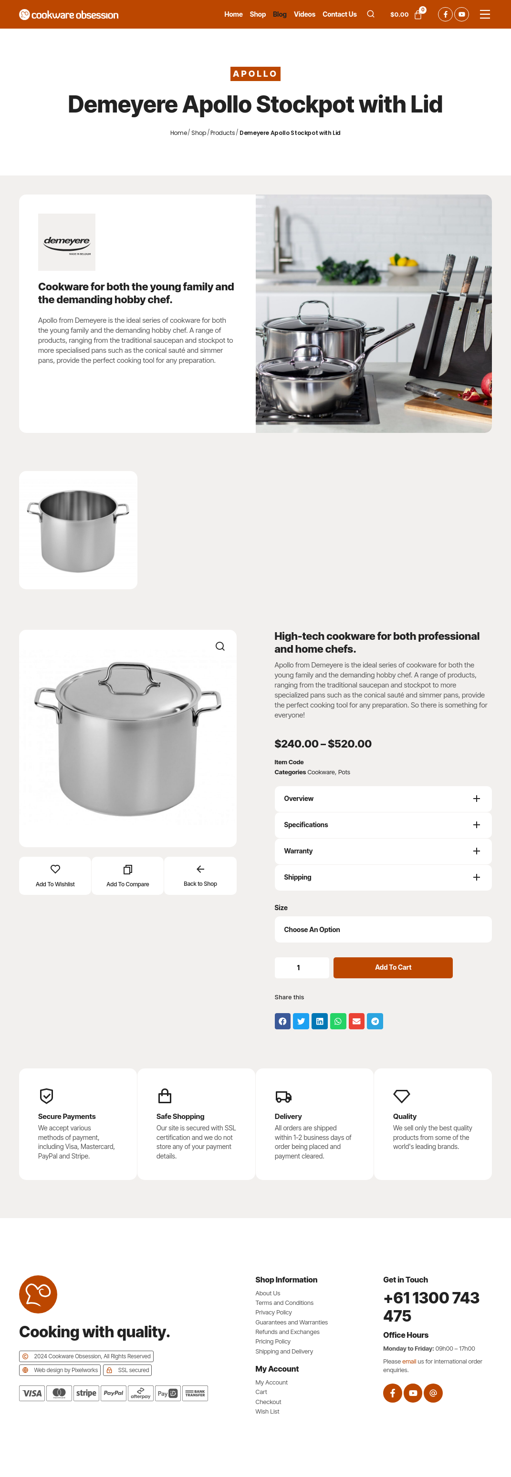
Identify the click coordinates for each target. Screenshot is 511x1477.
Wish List (268, 1411)
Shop (198, 133)
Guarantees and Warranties (292, 1322)
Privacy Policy (274, 1312)
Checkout (269, 1401)
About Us (268, 1293)
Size (281, 908)
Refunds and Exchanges (288, 1331)
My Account (272, 1382)
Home (178, 133)
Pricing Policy (273, 1341)
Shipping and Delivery (284, 1351)
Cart (261, 1391)
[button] (283, 1021)
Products (222, 133)
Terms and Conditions (285, 1302)
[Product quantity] (303, 967)
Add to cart (395, 967)
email (409, 1361)
